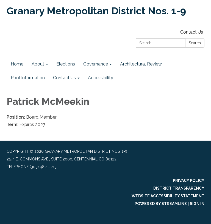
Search (195, 43)
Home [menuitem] (17, 64)
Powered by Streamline (161, 203)
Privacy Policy (188, 180)
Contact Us (191, 32)
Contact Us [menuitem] (64, 77)
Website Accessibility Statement (168, 196)
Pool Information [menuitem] (28, 77)
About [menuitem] (38, 64)
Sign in (197, 203)
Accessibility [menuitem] (100, 77)
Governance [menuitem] (95, 64)
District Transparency (178, 188)
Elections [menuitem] (65, 64)
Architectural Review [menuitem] (141, 64)
